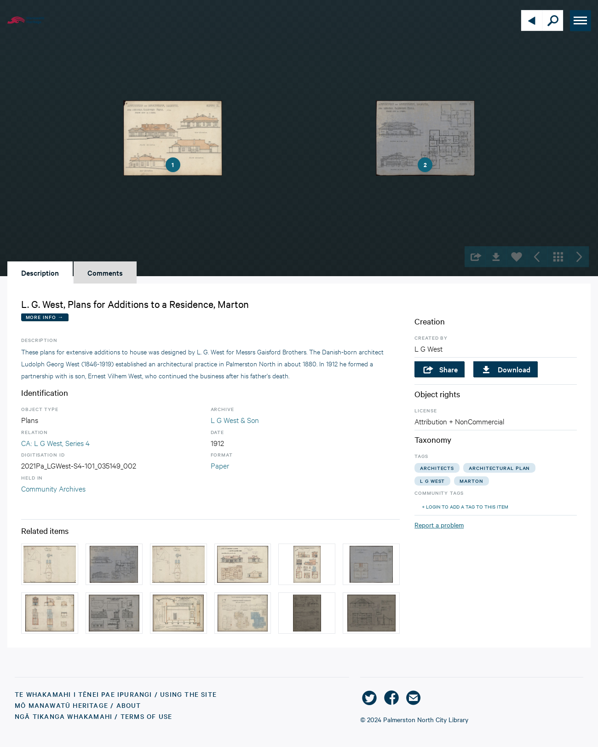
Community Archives (53, 488)
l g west (432, 480)
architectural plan (499, 467)
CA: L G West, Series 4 (55, 442)
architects (437, 467)
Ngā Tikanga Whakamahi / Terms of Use (93, 716)
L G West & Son (235, 419)
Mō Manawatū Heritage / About (78, 705)
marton (471, 480)
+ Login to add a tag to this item (465, 506)
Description (40, 272)
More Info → (45, 316)
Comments (105, 272)
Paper (220, 465)
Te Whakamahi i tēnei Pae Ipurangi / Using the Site (116, 694)
